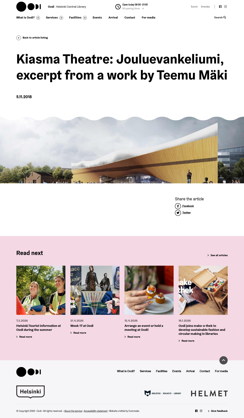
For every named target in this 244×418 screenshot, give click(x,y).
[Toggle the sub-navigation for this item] (37, 18)
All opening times (133, 8)
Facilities (75, 17)
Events (97, 17)
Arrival (113, 17)
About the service (73, 411)
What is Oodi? (25, 17)
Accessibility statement (96, 411)
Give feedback (219, 411)
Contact (129, 17)
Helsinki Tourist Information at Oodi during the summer (38, 328)
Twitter (183, 212)
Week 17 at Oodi (81, 326)
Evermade (134, 411)
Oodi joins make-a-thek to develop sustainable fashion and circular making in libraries (202, 330)
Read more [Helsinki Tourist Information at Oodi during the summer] (25, 337)
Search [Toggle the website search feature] (220, 17)
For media (148, 17)
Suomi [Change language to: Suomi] (194, 6)
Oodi (28, 7)
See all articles (219, 255)
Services (52, 17)
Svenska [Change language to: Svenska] (205, 6)
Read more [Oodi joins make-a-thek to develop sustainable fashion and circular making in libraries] (188, 341)
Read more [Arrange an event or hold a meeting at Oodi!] (133, 337)
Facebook (184, 206)
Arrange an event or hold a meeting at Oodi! (143, 328)
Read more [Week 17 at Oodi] (79, 333)
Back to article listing (32, 37)
